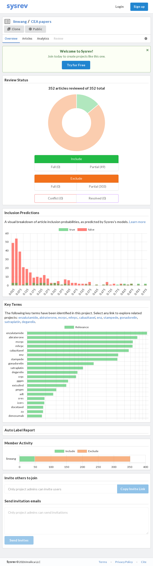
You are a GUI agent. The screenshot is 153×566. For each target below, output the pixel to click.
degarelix (28, 322)
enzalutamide (28, 317)
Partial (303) (97, 186)
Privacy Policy (124, 562)
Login (119, 6)
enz (99, 317)
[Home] (17, 7)
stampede (110, 317)
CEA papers (41, 21)
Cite (143, 562)
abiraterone (48, 317)
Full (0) (55, 167)
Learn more (137, 222)
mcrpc (62, 317)
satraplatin (12, 322)
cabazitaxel (87, 317)
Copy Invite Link (132, 489)
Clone (14, 29)
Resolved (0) (97, 198)
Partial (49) (97, 167)
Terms (103, 562)
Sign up (139, 6)
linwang (20, 21)
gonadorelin (128, 317)
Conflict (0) (55, 198)
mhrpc (73, 317)
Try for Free (76, 65)
